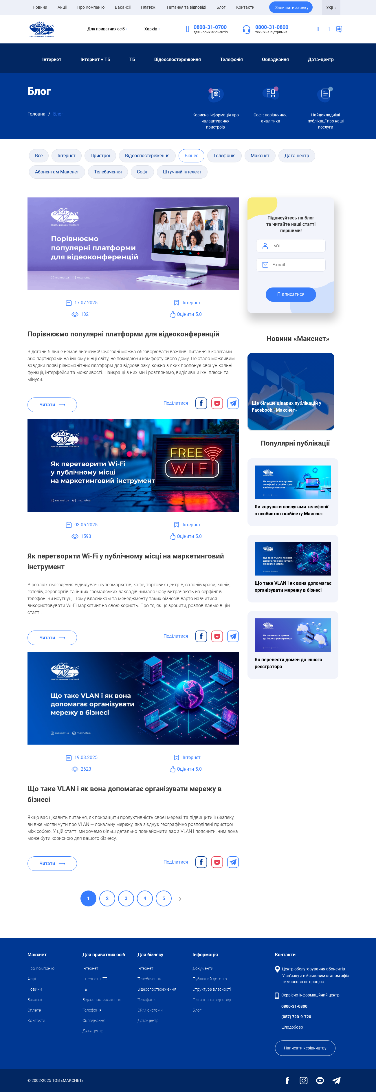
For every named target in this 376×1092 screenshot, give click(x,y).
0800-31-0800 (271, 27)
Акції (62, 7)
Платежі (148, 7)
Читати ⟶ (52, 404)
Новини (40, 7)
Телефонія (231, 59)
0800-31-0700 (210, 27)
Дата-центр (321, 59)
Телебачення (149, 978)
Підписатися (291, 294)
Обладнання (275, 59)
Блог (221, 7)
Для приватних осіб (101, 29)
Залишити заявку (292, 7)
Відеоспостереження (177, 59)
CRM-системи (150, 1010)
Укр (331, 7)
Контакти (245, 7)
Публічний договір (209, 978)
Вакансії (123, 7)
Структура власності (211, 989)
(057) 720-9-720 (296, 1016)
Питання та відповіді (186, 7)
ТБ (132, 59)
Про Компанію (90, 7)
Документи (202, 968)
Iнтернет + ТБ (95, 59)
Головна (36, 114)
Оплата (34, 1010)
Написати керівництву (305, 1048)
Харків (151, 29)
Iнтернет (51, 59)
